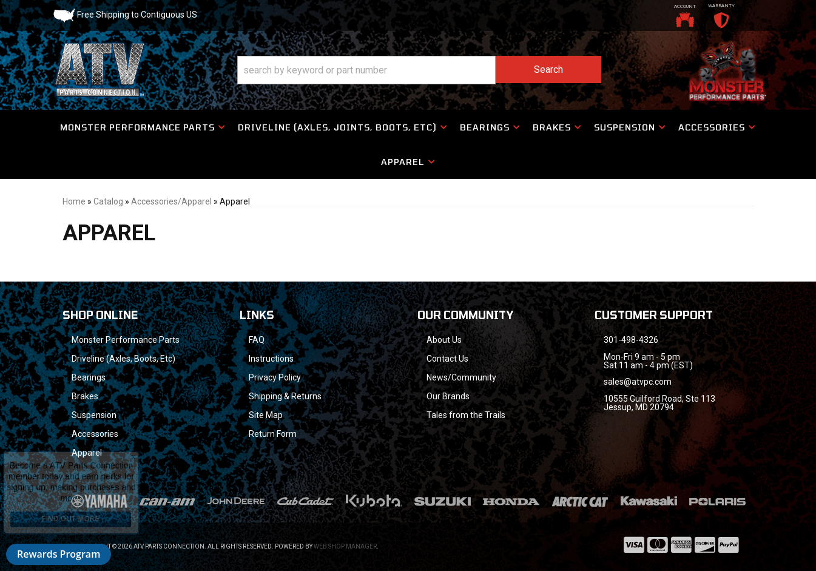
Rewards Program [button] (58, 554)
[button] (419, 70)
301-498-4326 (631, 340)
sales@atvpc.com (638, 382)
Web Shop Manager (345, 546)
